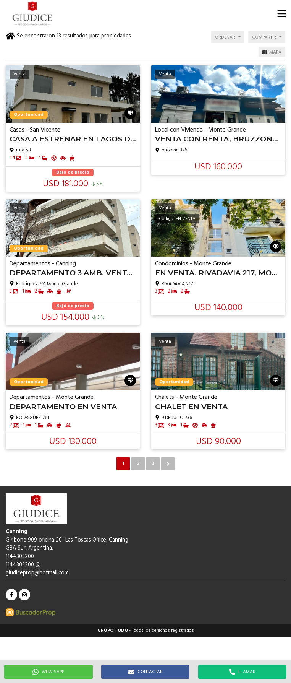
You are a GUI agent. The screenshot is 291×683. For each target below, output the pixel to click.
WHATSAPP (48, 672)
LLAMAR (242, 672)
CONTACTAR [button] (145, 672)
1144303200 (23, 565)
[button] (281, 13)
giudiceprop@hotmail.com (37, 573)
